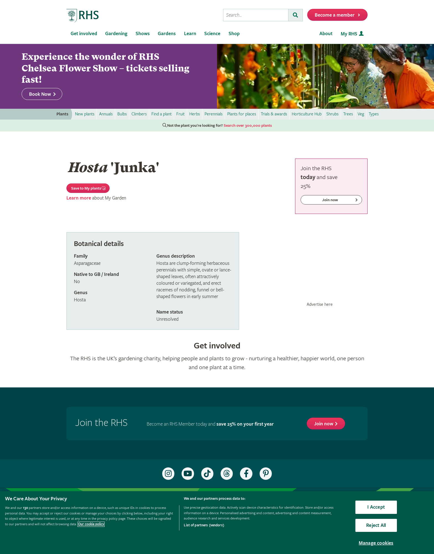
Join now (323, 424)
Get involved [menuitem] (84, 34)
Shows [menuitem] (143, 34)
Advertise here (320, 304)
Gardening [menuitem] (116, 34)
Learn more (78, 198)
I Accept (375, 507)
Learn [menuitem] (190, 34)
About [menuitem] (325, 34)
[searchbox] (255, 15)
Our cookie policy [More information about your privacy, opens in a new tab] (91, 524)
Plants (62, 114)
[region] (217, 522)
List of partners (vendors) (204, 525)
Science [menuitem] (212, 34)
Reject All (376, 525)
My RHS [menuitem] (349, 34)
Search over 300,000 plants (248, 125)
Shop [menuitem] (234, 34)
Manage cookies (376, 543)
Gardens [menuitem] (167, 34)
